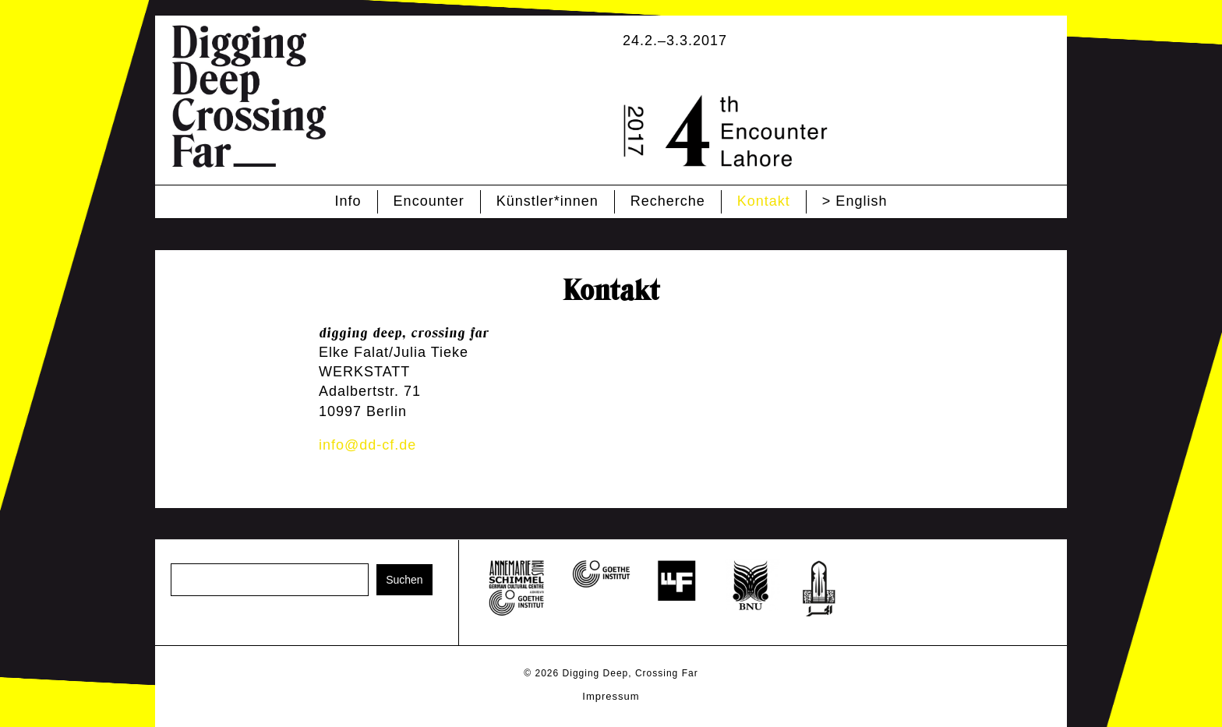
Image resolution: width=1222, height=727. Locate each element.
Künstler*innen (547, 201)
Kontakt (763, 201)
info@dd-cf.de (367, 445)
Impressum (610, 696)
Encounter (429, 201)
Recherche (667, 201)
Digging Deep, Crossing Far (630, 673)
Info (348, 201)
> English (855, 201)
